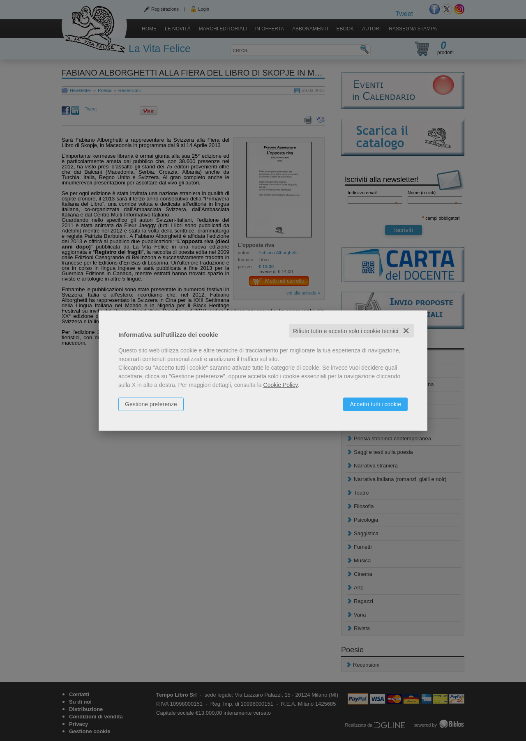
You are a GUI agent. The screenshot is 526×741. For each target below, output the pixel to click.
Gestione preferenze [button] (151, 403)
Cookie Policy (280, 384)
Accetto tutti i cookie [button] (375, 403)
